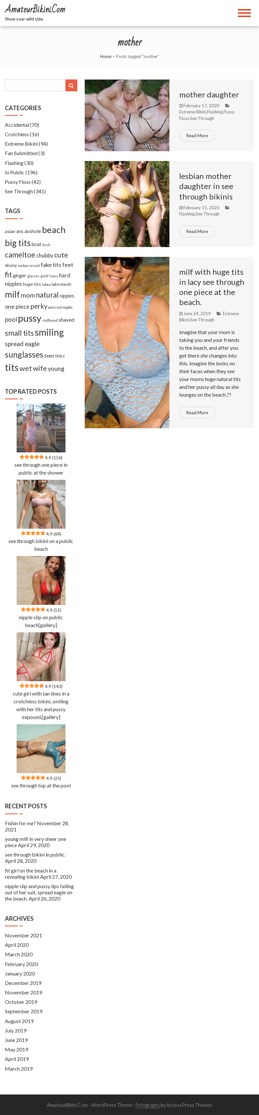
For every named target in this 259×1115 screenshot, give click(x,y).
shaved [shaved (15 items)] (66, 320)
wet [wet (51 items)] (26, 368)
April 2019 (17, 1059)
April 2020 (17, 945)
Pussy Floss (18, 182)
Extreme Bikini (192, 111)
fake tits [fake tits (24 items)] (51, 264)
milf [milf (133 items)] (12, 294)
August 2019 (19, 1021)
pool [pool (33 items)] (11, 319)
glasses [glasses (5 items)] (33, 276)
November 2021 (23, 935)
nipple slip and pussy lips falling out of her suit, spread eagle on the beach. (39, 892)
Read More (197, 135)
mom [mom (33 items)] (28, 295)
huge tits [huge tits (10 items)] (32, 284)
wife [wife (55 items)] (40, 368)
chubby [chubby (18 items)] (44, 255)
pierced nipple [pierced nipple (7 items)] (60, 307)
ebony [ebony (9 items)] (11, 265)
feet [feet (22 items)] (67, 264)
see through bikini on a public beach (40, 545)
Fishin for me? (20, 823)
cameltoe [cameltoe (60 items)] (20, 254)
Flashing (215, 111)
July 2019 (15, 1030)
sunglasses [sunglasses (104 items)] (24, 354)
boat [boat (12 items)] (36, 244)
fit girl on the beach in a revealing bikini (30, 873)
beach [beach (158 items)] (53, 229)
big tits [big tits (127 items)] (18, 243)
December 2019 (23, 983)
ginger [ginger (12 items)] (19, 275)
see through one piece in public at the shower (40, 469)
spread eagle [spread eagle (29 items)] (22, 343)
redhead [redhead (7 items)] (50, 320)
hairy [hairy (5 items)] (54, 276)
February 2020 (21, 964)
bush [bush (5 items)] (46, 244)
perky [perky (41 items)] (39, 306)
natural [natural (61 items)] (47, 294)
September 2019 (23, 1011)
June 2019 (16, 1040)
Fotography (148, 1105)
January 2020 (20, 973)
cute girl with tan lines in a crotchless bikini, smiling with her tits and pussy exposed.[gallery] (41, 705)
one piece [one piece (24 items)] (17, 306)
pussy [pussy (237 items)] (29, 318)
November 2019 (23, 992)
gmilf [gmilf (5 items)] (44, 276)
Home (105, 56)
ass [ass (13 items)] (19, 231)
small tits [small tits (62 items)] (19, 333)
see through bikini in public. (35, 854)
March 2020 (19, 954)
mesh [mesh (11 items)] (65, 284)
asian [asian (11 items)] (10, 231)
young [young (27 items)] (56, 368)
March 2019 (19, 1068)
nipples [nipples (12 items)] (67, 296)
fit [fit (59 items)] (8, 274)
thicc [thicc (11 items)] (60, 356)
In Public (14, 172)
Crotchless (17, 134)
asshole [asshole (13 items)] (32, 231)
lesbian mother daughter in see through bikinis (206, 186)
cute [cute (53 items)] (61, 255)
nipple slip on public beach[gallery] (41, 621)
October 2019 (21, 1002)
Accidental (17, 125)
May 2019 (16, 1049)
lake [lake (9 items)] (55, 284)
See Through (202, 118)
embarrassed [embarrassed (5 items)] (29, 265)
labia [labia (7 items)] (46, 284)
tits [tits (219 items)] (12, 367)
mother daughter (209, 94)
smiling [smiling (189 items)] (49, 332)
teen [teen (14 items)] (49, 356)
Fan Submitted (21, 153)
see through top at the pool (41, 785)
